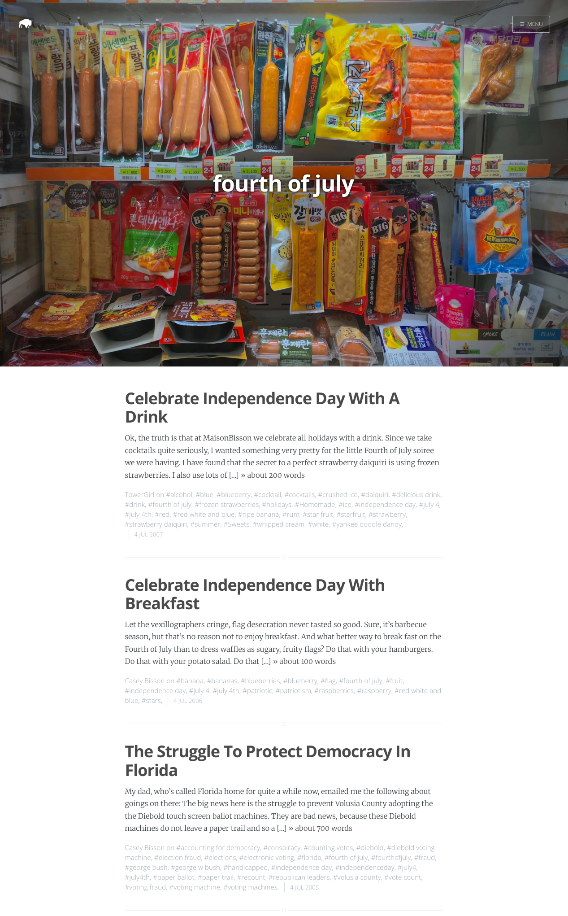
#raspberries (334, 690)
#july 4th (138, 514)
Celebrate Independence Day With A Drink (262, 407)
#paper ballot (173, 877)
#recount (251, 877)
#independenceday (365, 867)
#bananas (222, 680)
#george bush (146, 867)
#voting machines (250, 887)
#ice (344, 504)
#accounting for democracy (218, 847)
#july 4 (429, 504)
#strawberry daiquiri (156, 524)
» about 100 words (304, 661)
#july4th (137, 877)
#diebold (370, 847)
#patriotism (293, 690)
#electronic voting (266, 857)
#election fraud (177, 857)
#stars (151, 700)
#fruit (394, 680)
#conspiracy (282, 847)
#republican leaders (299, 877)
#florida (309, 857)
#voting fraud (145, 887)
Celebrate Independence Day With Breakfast (255, 594)
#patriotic (257, 690)
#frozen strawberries (227, 504)
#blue (204, 494)
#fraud (424, 857)
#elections (220, 857)
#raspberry (374, 690)
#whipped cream (279, 524)
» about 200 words (273, 475)
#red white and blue (204, 514)
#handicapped (245, 867)
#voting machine (195, 887)
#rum (290, 514)
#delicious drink (416, 494)
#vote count (402, 877)
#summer (205, 524)
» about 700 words (320, 828)
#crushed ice (338, 494)
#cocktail (268, 494)
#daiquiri (374, 494)
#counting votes (328, 847)
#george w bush (195, 867)
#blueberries (260, 680)
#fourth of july (169, 504)
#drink (135, 504)
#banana (190, 680)
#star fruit (318, 514)
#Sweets (237, 524)
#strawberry (387, 514)
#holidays (277, 504)
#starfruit (351, 514)
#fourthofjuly (391, 857)
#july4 (407, 867)
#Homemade (315, 504)
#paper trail (216, 877)
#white (318, 524)
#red (162, 514)
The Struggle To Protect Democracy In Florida (268, 760)
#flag (328, 680)
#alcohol (179, 494)
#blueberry (234, 494)
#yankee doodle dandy (367, 524)
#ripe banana (258, 514)
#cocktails (300, 494)
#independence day (385, 504)
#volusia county (357, 877)
